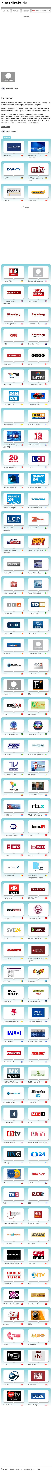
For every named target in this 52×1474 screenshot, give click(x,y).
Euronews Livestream (35, 281)
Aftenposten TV (33, 1102)
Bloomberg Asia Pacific (11, 1263)
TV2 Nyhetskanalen (34, 1082)
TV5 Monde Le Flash (35, 508)
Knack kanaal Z (8, 875)
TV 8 (5, 1364)
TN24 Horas (32, 774)
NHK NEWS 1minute (10, 1223)
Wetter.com (32, 200)
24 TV (30, 1324)
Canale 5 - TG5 (33, 613)
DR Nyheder (7, 898)
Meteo (5, 1183)
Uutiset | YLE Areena (35, 1021)
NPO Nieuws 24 (8, 815)
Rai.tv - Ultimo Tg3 (34, 593)
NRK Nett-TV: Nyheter (10, 1082)
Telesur (5, 795)
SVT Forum (7, 958)
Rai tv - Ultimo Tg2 (9, 593)
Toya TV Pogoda (33, 1405)
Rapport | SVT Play (34, 938)
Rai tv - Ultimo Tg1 (34, 573)
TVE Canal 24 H (8, 404)
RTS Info (31, 855)
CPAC (30, 364)
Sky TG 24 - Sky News (35, 550)
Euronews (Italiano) (34, 653)
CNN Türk (31, 1263)
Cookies (37, 1469)
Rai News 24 (32, 528)
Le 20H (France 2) (9, 467)
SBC (29, 1203)
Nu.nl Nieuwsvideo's (10, 835)
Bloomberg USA (33, 324)
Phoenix (6, 200)
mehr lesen (5, 127)
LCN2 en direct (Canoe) (36, 384)
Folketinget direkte (34, 918)
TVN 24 (6, 1384)
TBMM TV (6, 1344)
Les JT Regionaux (9, 487)
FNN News (31, 1243)
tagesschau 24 (8, 155)
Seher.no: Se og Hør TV (36, 1142)
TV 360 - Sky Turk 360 (11, 1304)
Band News (7, 754)
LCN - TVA (7, 384)
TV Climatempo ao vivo (36, 754)
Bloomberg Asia (33, 344)
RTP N (5, 674)
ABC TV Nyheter (9, 1102)
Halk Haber (32, 1364)
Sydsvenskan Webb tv (11, 1021)
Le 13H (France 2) (34, 445)
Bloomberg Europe (9, 324)
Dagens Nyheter (9, 1001)
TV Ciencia (32, 714)
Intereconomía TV (9, 424)
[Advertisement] (26, 45)
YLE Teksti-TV (8, 1041)
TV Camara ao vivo (10, 774)
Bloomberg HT (33, 1304)
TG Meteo (6, 653)
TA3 (4, 1203)
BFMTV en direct (34, 424)
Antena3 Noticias (34, 404)
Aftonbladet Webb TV (35, 1001)
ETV (29, 694)
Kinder (26, 11)
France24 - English (9, 508)
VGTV (30, 1122)
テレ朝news (7, 1243)
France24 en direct (34, 487)
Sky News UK (32, 301)
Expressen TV (33, 981)
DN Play (6, 1163)
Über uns (4, 1469)
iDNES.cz (31, 1183)
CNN (5, 344)
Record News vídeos (10, 734)
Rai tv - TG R (7, 633)
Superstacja (32, 1384)
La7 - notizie (32, 633)
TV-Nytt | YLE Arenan (35, 1041)
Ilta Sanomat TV (8, 1062)
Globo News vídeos (34, 734)
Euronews (6, 694)
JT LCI (30, 467)
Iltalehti (30, 1062)
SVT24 (5, 938)
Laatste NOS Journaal (35, 795)
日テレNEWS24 (33, 1223)
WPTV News (7, 1405)
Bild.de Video (7, 281)
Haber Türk (7, 1284)
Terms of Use (14, 1469)
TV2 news (6, 918)
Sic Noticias (32, 674)
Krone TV (31, 835)
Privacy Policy (26, 1469)
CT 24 (30, 1163)
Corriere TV (7, 573)
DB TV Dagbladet (9, 1142)
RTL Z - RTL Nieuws (35, 815)
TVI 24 (5, 714)
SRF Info (6, 855)
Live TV (6, 11)
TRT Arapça (32, 1344)
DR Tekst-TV (32, 898)
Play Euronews (11, 131)
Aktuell (16, 11)
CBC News (7, 364)
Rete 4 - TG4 (7, 613)
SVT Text (6, 981)
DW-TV (5, 178)
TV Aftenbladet (8, 1122)
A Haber (6, 1324)
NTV (29, 1284)
